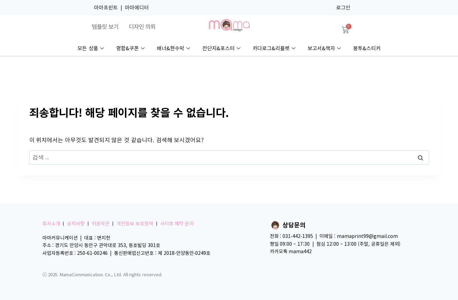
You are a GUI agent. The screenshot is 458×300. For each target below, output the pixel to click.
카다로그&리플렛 (274, 48)
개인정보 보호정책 (134, 223)
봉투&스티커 (367, 48)
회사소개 (51, 223)
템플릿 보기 (105, 27)
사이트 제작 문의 (177, 223)
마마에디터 (137, 7)
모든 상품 (90, 48)
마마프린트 (106, 7)
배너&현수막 (173, 48)
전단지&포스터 (221, 48)
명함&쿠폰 (130, 48)
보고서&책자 (324, 48)
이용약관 (100, 223)
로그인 (343, 7)
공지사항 (76, 223)
